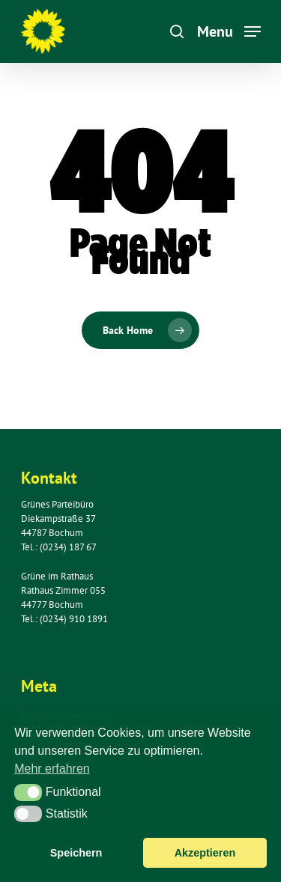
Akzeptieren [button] (205, 853)
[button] (28, 792)
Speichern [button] (76, 853)
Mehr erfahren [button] (52, 768)
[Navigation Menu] (229, 30)
